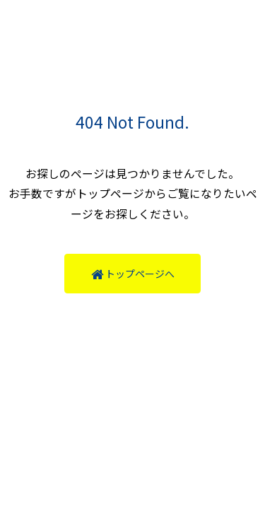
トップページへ (133, 274)
